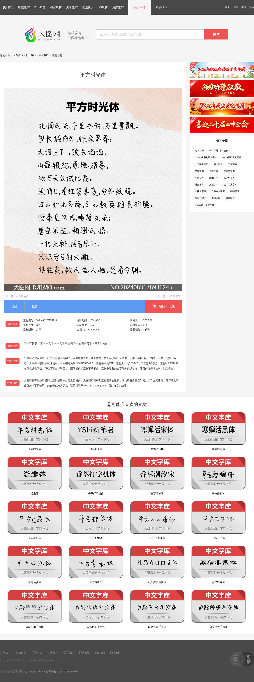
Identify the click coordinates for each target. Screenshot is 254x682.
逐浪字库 (215, 198)
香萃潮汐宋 (157, 475)
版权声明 (21, 652)
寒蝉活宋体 (157, 431)
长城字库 (213, 171)
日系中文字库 (218, 191)
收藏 (14, 306)
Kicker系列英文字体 (204, 205)
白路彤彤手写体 (34, 609)
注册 (236, 7)
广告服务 (52, 652)
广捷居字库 (200, 191)
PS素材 (103, 7)
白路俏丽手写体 (96, 609)
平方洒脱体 (34, 564)
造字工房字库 (230, 184)
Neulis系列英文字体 (231, 157)
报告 (35, 306)
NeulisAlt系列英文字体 (206, 157)
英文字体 (218, 164)
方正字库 (213, 184)
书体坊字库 (229, 178)
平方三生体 (218, 520)
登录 (227, 7)
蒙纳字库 (213, 178)
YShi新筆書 (96, 431)
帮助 (243, 7)
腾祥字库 (230, 198)
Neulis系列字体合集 (218, 150)
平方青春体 (96, 564)
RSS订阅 (100, 652)
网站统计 (115, 652)
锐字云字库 (200, 198)
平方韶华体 (173, 296)
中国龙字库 (229, 171)
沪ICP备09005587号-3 (31, 671)
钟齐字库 (199, 184)
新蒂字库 (234, 191)
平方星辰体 (22, 296)
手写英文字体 (201, 164)
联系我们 (68, 652)
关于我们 (5, 652)
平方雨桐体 (218, 475)
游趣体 (34, 475)
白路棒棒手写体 (218, 609)
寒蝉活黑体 (218, 431)
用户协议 (37, 652)
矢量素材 (72, 7)
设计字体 (140, 7)
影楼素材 (24, 7)
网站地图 (84, 652)
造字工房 (199, 150)
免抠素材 (118, 7)
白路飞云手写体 (157, 609)
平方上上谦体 (157, 520)
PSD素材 (39, 7)
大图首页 (18, 55)
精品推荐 (161, 7)
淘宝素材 (56, 7)
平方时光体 (34, 431)
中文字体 (44, 55)
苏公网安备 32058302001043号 (60, 671)
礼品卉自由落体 (157, 564)
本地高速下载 (164, 306)
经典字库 (199, 171)
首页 (11, 7)
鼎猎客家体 (218, 564)
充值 (251, 7)
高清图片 (88, 7)
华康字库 (199, 178)
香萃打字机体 (96, 475)
